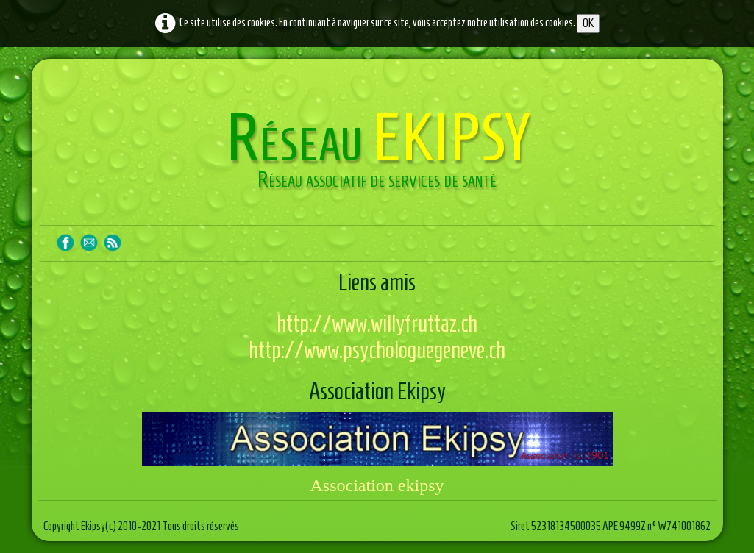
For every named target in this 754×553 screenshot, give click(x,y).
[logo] (377, 152)
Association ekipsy (377, 485)
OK (588, 23)
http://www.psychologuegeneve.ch (377, 350)
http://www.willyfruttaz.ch (377, 323)
